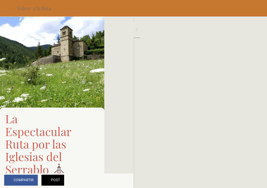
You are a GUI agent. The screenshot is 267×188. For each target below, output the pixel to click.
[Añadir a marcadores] (256, 180)
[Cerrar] (8, 8)
